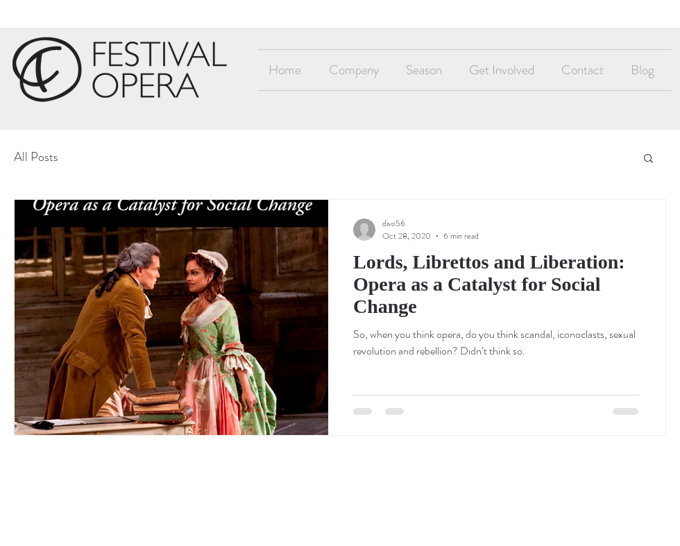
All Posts (36, 157)
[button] (648, 159)
